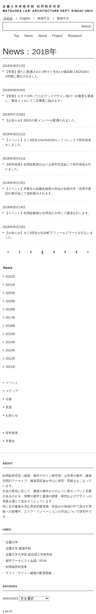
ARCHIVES (10, 598)
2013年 (11, 350)
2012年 (11, 358)
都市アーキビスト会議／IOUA (26, 561)
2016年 (11, 326)
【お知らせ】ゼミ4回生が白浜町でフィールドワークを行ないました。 (49, 235)
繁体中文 (63, 18)
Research (75, 36)
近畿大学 (12, 542)
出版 (9, 399)
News (28, 36)
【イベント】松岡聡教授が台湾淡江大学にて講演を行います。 (48, 213)
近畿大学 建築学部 (18, 548)
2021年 (11, 285)
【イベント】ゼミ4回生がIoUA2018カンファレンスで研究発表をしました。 (48, 142)
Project (57, 36)
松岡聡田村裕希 (16, 567)
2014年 (11, 342)
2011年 (11, 367)
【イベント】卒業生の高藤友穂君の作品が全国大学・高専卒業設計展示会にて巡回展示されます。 (48, 191)
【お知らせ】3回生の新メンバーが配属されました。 (41, 120)
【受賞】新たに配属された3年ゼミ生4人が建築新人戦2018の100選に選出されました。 (47, 74)
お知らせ (12, 415)
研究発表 (12, 433)
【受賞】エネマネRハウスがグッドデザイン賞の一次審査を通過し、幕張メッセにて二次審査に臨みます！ (49, 98)
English (25, 18)
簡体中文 (43, 18)
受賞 (9, 407)
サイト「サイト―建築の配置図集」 (30, 573)
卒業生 (10, 441)
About (42, 36)
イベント (12, 382)
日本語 (8, 18)
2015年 (11, 334)
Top (16, 36)
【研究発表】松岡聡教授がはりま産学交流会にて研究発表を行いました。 (48, 167)
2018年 (11, 309)
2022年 (11, 276)
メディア (12, 391)
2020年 (11, 293)
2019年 (11, 301)
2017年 (11, 317)
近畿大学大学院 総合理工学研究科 (29, 554)
